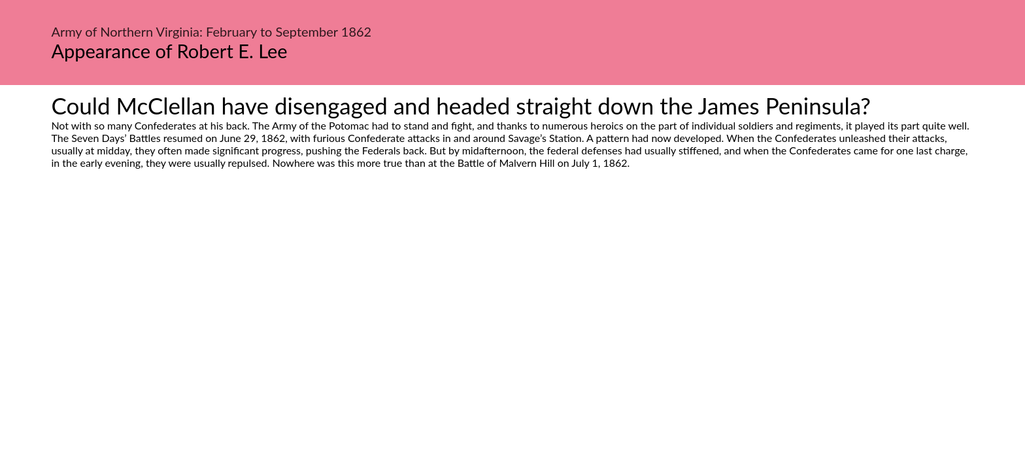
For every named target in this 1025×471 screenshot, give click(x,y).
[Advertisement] (512, 291)
